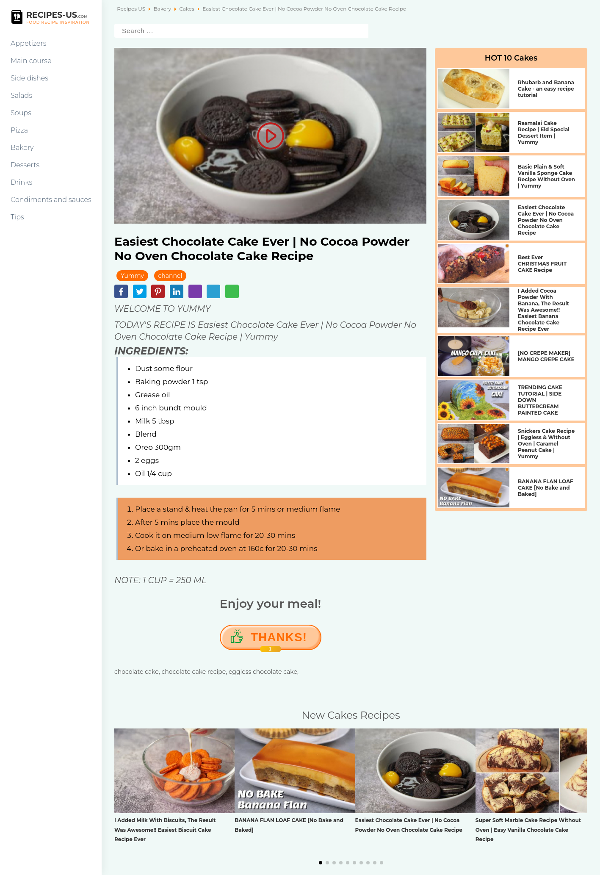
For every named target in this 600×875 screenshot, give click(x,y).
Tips (17, 217)
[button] (320, 862)
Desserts (25, 165)
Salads (21, 95)
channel (170, 276)
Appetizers (28, 43)
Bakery (22, 148)
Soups (21, 113)
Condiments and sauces (51, 200)
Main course (31, 61)
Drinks (21, 182)
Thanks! (279, 640)
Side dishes (29, 78)
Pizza (19, 130)
